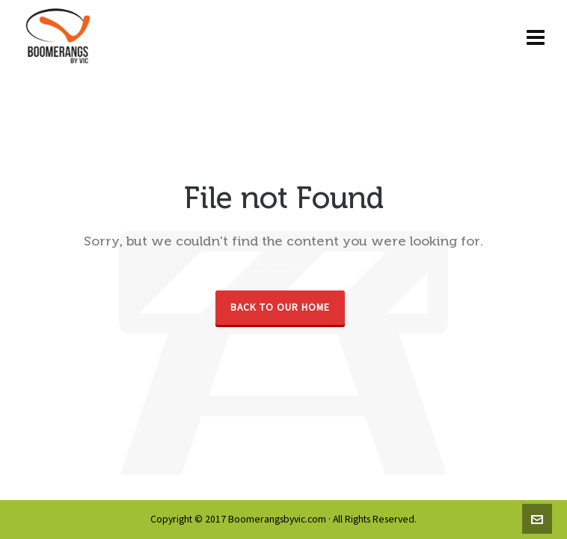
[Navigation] (536, 37)
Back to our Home (280, 307)
